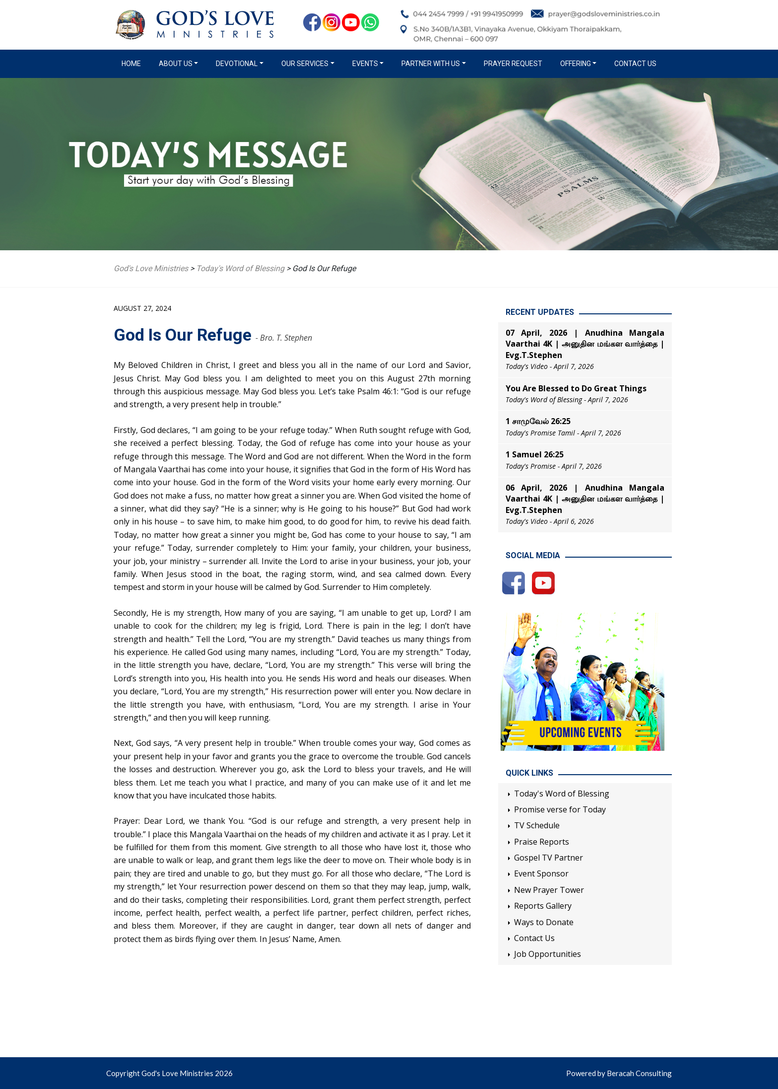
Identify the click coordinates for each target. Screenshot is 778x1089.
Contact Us (635, 64)
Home (133, 63)
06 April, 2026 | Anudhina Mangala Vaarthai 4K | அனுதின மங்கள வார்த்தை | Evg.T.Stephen (585, 498)
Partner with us (430, 64)
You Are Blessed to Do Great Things (576, 388)
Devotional (237, 64)
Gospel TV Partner (548, 857)
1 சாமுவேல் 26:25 (538, 421)
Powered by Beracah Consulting (619, 1073)
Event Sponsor (541, 873)
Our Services (304, 64)
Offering (575, 64)
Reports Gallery (543, 905)
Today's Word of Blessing (561, 793)
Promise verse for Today (560, 809)
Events (365, 64)
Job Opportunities (547, 953)
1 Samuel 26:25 (535, 454)
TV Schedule (537, 825)
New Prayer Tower (549, 889)
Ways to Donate (544, 922)
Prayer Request (513, 64)
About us (176, 64)
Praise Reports (541, 841)
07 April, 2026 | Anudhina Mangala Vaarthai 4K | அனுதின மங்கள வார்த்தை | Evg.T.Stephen (585, 344)
